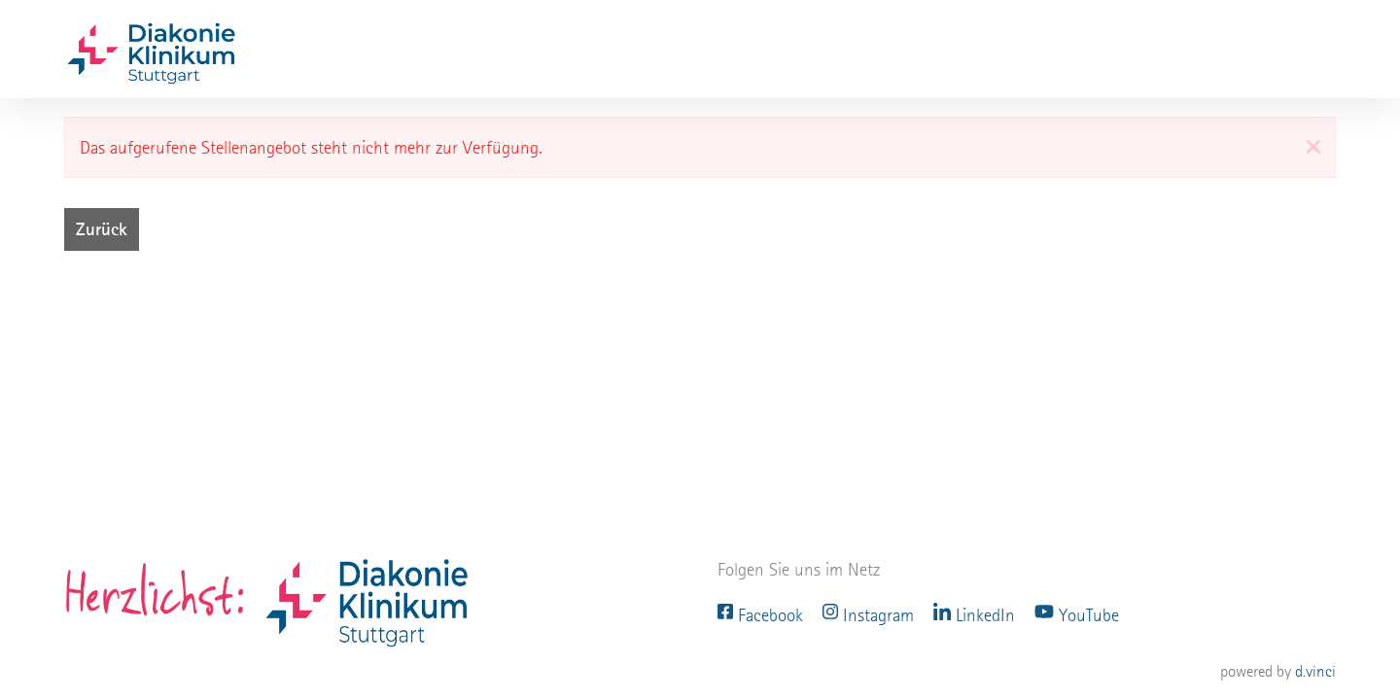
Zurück (101, 229)
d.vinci (1315, 671)
